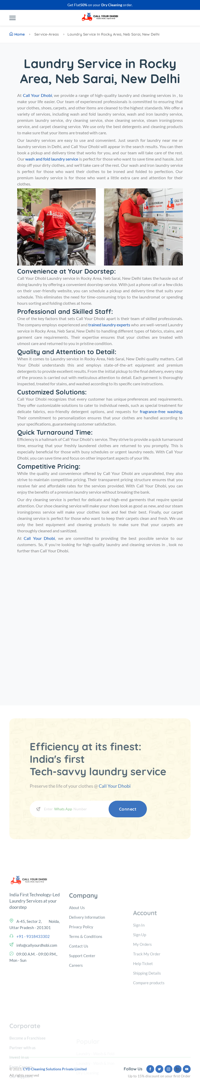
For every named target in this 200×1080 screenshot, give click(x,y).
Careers (76, 1003)
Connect (128, 809)
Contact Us (78, 984)
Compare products (149, 1019)
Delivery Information (87, 955)
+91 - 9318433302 (33, 965)
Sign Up (139, 971)
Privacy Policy (81, 965)
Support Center (82, 994)
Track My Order (146, 990)
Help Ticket (143, 1000)
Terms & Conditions (85, 974)
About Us (77, 946)
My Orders (142, 981)
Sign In (139, 961)
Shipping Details (147, 1010)
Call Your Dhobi (115, 786)
